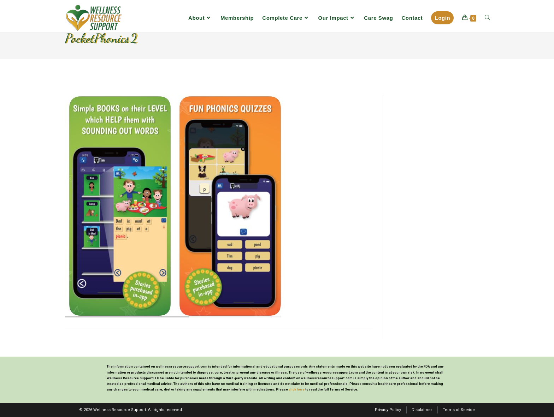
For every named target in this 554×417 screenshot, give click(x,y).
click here (297, 389)
